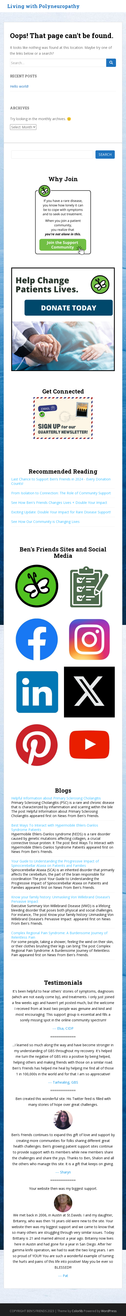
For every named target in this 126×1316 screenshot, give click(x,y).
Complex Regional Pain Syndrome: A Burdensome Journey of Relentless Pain (59, 935)
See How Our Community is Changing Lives (45, 521)
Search (105, 154)
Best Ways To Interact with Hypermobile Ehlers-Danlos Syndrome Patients (54, 827)
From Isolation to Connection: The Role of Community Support (61, 493)
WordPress (108, 1311)
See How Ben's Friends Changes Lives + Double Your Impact (59, 502)
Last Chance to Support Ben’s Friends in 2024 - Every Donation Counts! (61, 481)
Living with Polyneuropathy (43, 6)
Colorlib (77, 1311)
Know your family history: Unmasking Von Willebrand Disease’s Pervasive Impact (60, 899)
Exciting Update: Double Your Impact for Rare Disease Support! (61, 512)
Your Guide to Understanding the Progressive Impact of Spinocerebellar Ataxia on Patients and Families (55, 863)
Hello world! (19, 86)
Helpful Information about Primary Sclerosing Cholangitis (56, 798)
